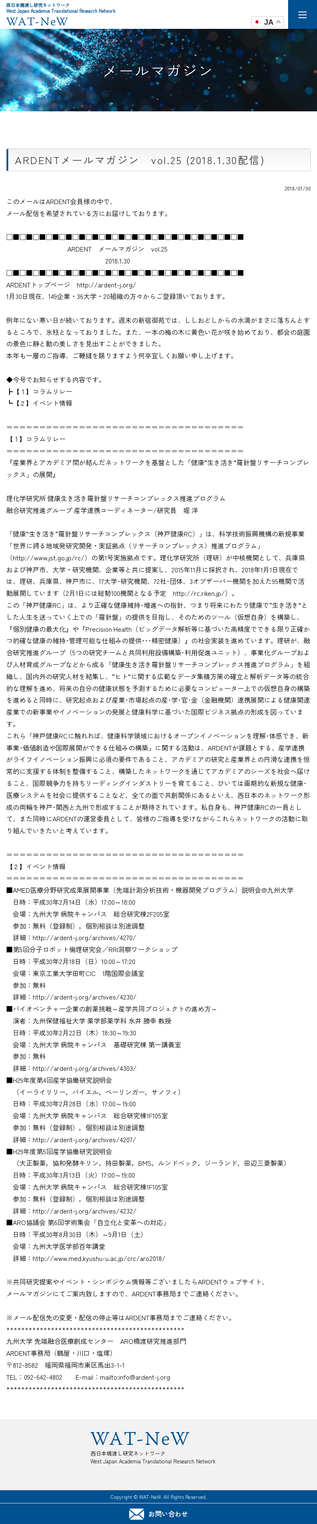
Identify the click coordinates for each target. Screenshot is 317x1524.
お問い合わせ (158, 1514)
